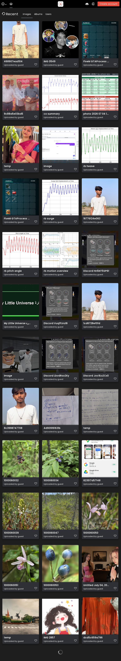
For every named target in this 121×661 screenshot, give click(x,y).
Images (27, 14)
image (48, 166)
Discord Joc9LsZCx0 (96, 375)
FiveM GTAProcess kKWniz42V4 (96, 61)
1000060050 (90, 532)
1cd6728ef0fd (91, 323)
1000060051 (11, 585)
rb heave (89, 166)
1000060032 (11, 480)
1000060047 (51, 532)
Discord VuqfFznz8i (56, 323)
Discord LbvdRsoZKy (56, 375)
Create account (108, 3)
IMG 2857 (49, 637)
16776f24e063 (91, 218)
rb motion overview (56, 271)
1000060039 (11, 532)
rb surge (49, 218)
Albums (38, 14)
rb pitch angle (13, 271)
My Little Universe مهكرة (17, 323)
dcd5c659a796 (93, 637)
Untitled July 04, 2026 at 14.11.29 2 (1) (96, 585)
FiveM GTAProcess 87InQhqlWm (17, 218)
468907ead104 (13, 61)
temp (7, 166)
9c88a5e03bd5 (13, 113)
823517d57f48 (92, 480)
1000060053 (51, 585)
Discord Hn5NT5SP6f (96, 271)
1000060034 (51, 480)
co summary (52, 113)
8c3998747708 (13, 428)
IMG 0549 (49, 61)
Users (48, 14)
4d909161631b (52, 428)
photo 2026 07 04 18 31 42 (96, 113)
